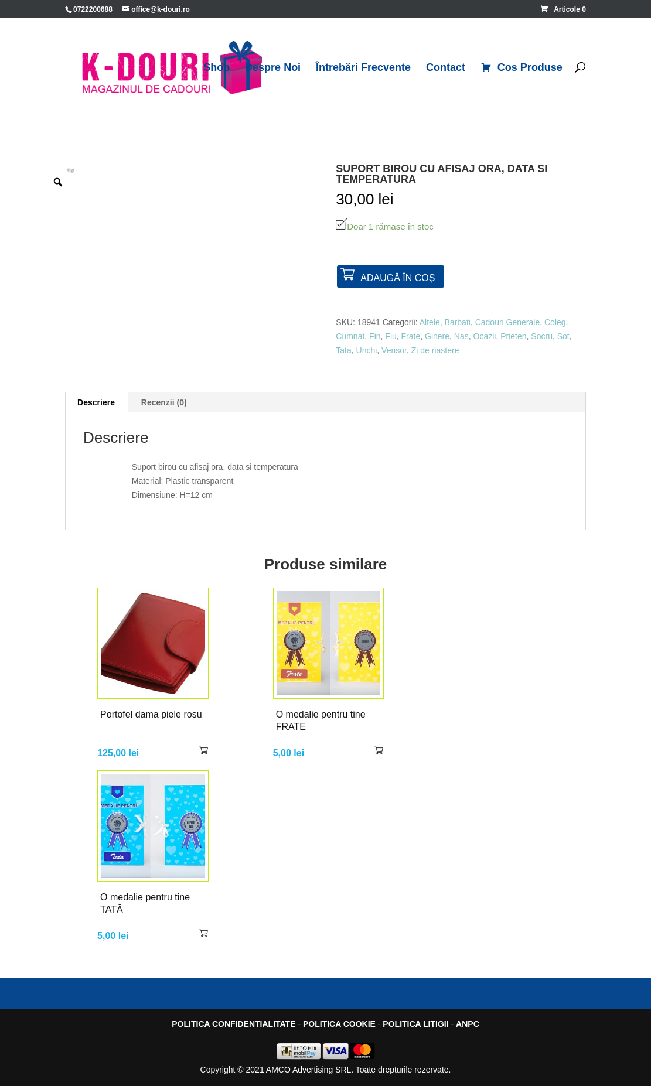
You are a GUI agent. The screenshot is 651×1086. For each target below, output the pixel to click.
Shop (216, 68)
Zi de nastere (435, 350)
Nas (461, 336)
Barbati (458, 322)
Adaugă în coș (397, 278)
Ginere (437, 336)
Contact (445, 68)
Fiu (390, 336)
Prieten (513, 336)
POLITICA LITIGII (415, 1024)
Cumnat (350, 336)
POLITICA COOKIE (339, 1024)
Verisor (394, 350)
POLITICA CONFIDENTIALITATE (233, 1024)
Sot (563, 336)
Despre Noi (273, 68)
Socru (542, 336)
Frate (411, 336)
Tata (343, 350)
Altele (430, 322)
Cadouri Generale (507, 322)
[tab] (96, 402)
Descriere (96, 402)
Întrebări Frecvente (363, 68)
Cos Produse (521, 68)
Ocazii (484, 336)
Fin (374, 336)
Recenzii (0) (164, 402)
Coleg (555, 322)
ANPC (467, 1024)
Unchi (366, 350)
